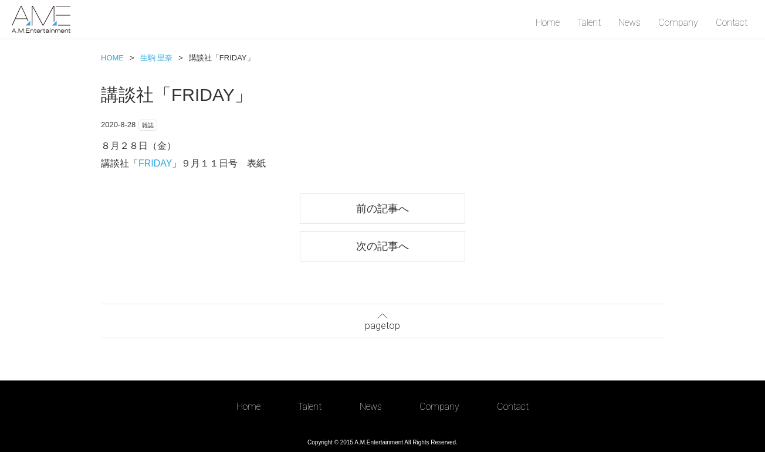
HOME (112, 57)
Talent (589, 22)
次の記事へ (382, 246)
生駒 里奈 (156, 57)
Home (548, 22)
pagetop (382, 320)
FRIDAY (155, 163)
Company (678, 22)
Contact (731, 22)
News (629, 22)
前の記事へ (382, 208)
